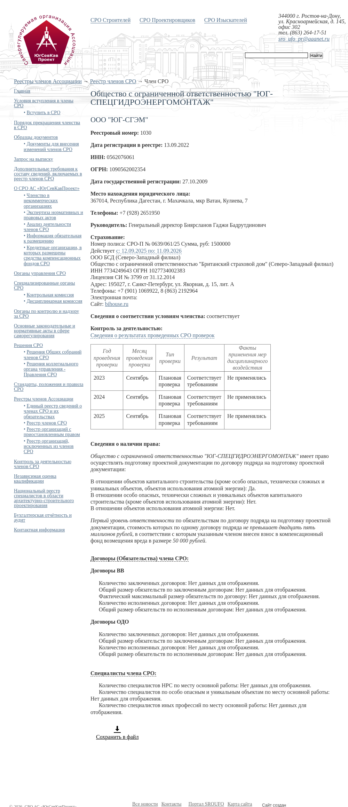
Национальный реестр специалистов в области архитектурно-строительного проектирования (44, 498)
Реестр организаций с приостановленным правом (52, 432)
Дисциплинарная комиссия (54, 301)
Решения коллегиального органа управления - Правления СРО (51, 369)
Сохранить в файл (117, 732)
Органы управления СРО (40, 273)
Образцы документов (36, 137)
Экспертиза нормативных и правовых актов (53, 215)
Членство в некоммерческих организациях (41, 201)
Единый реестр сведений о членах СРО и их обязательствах (53, 411)
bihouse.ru (116, 304)
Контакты (171, 804)
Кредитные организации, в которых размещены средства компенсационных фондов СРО (53, 255)
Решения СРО (28, 345)
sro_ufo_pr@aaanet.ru (304, 39)
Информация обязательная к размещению (52, 238)
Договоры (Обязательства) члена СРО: (139, 558)
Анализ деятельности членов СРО (47, 227)
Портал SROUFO (206, 804)
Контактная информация (39, 529)
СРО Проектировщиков (167, 20)
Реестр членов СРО (113, 81)
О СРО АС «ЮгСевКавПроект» (46, 188)
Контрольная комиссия (50, 295)
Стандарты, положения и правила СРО (48, 387)
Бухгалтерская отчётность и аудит (43, 518)
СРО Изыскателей (225, 20)
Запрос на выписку (33, 159)
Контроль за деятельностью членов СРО (42, 464)
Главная (22, 91)
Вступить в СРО (43, 112)
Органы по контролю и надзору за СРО (46, 314)
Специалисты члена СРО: (123, 673)
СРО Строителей (110, 20)
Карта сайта (240, 804)
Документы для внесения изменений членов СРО (51, 146)
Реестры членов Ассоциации (48, 81)
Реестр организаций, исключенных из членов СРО (48, 446)
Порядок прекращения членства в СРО (47, 125)
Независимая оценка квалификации (35, 479)
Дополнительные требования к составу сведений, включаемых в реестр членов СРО (48, 173)
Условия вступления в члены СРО (43, 103)
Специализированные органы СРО (44, 285)
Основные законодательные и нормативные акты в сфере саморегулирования (44, 330)
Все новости (145, 804)
